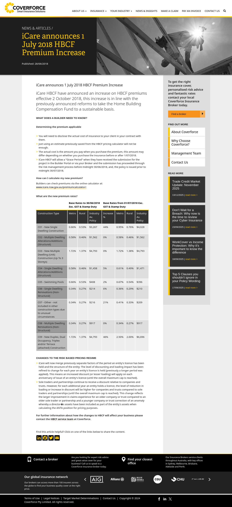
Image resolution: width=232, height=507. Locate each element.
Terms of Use (32, 498)
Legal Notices (51, 498)
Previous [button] (85, 479)
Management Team (186, 153)
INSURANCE (98, 11)
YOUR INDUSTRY (121, 11)
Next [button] (209, 479)
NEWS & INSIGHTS (146, 11)
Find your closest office (140, 461)
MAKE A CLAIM (169, 11)
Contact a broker (46, 459)
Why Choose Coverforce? (180, 142)
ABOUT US (79, 11)
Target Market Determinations (81, 498)
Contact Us (179, 162)
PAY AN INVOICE (191, 11)
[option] (97, 479)
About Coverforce (184, 132)
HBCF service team (62, 419)
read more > (191, 195)
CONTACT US (212, 11)
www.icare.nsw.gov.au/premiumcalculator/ (61, 187)
